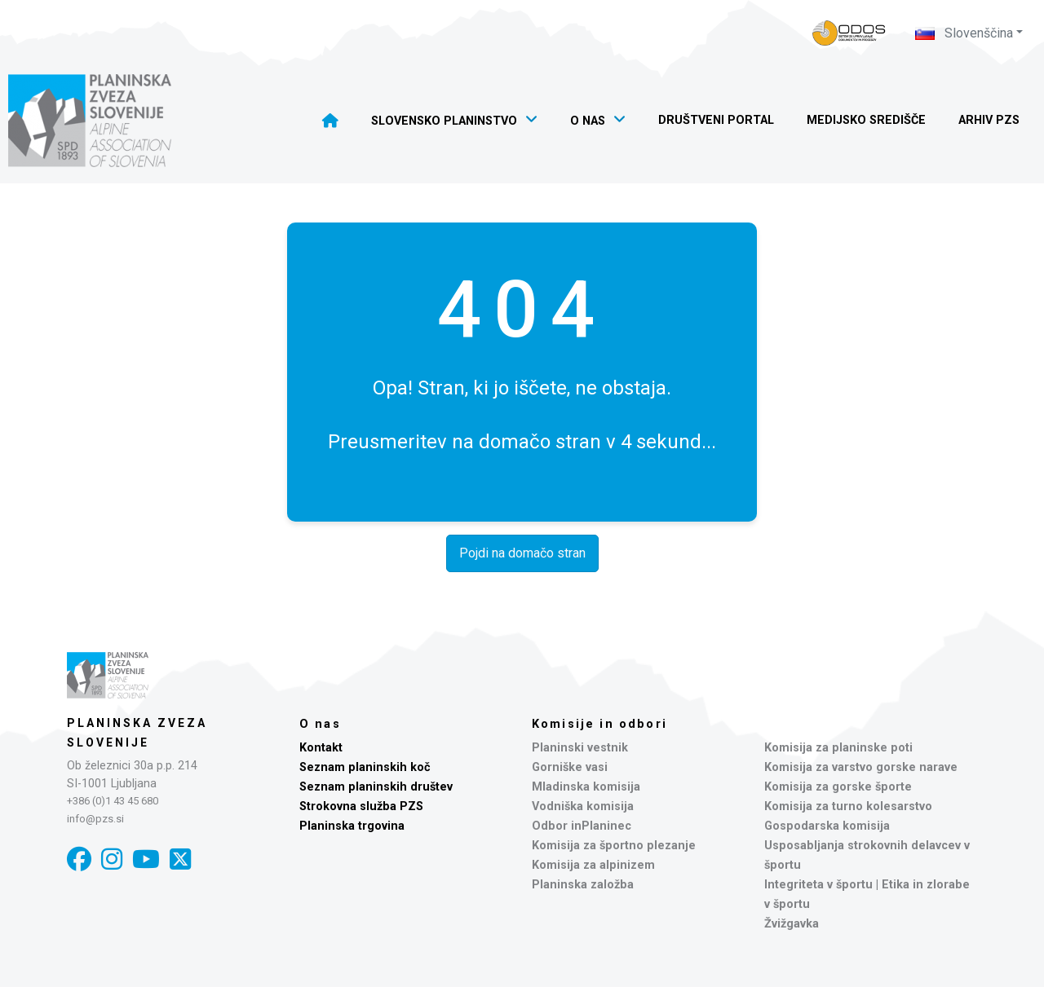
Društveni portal (716, 120)
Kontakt (321, 748)
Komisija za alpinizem (593, 865)
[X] (180, 859)
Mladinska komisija (586, 787)
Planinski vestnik (580, 748)
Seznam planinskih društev (376, 787)
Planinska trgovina (352, 826)
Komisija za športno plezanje (614, 846)
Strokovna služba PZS (361, 806)
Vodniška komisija (583, 806)
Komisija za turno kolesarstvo (848, 806)
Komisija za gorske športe (838, 787)
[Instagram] (111, 859)
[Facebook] (79, 859)
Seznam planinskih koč (365, 767)
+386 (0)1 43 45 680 (112, 801)
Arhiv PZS (989, 120)
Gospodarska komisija (827, 826)
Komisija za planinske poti (838, 748)
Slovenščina (964, 33)
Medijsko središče (866, 120)
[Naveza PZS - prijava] (849, 33)
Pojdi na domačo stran (522, 553)
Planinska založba (583, 885)
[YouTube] (146, 859)
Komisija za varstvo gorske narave (861, 767)
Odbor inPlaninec (581, 826)
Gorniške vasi (570, 767)
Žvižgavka (791, 924)
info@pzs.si (95, 819)
